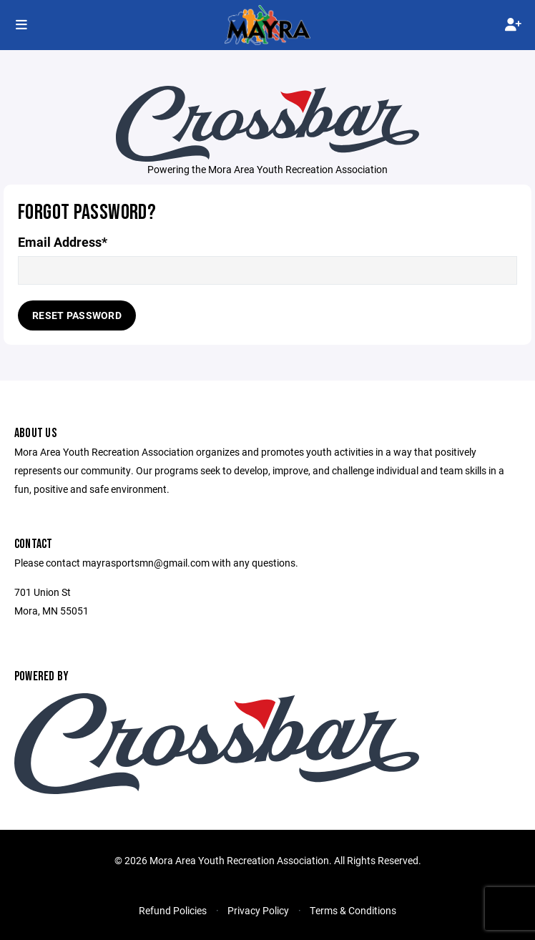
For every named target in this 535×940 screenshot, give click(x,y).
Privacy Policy (258, 910)
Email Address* (62, 242)
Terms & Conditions (353, 910)
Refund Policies (173, 910)
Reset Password (77, 315)
